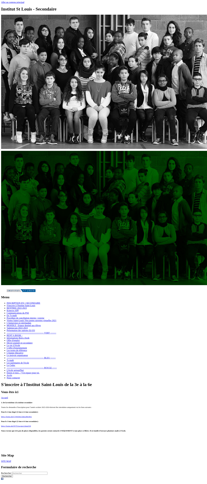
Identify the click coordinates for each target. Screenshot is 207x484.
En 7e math (12, 315)
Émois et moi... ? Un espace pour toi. (23, 373)
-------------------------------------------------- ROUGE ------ (32, 368)
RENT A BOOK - (14, 335)
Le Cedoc (11, 365)
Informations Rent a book (18, 338)
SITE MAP (6, 461)
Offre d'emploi (13, 340)
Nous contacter (13, 378)
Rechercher (6, 473)
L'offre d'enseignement (17, 348)
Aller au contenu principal (12, 2)
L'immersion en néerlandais (19, 323)
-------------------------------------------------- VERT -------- (31, 333)
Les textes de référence (17, 350)
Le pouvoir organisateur (17, 355)
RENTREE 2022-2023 (17, 308)
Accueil (4, 398)
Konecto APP (13, 310)
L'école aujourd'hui (15, 370)
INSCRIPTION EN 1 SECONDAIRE (23, 303)
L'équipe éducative (15, 353)
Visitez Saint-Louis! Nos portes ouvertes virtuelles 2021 (31, 320)
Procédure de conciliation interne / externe (25, 318)
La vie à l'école (13, 345)
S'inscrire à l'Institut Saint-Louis (21, 305)
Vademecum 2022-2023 (17, 328)
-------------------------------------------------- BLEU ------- (31, 358)
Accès (9, 375)
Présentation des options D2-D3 (21, 330)
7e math (10, 360)
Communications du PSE (18, 313)
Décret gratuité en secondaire (20, 343)
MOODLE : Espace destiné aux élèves (24, 325)
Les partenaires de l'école (18, 363)
